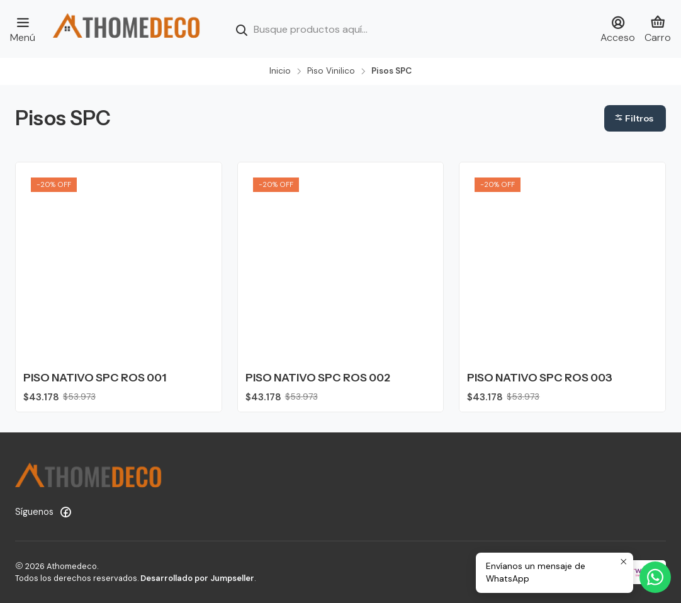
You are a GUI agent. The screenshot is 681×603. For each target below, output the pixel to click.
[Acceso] (618, 29)
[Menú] (23, 29)
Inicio (280, 71)
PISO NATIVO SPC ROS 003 (539, 377)
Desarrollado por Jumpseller (197, 578)
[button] (635, 118)
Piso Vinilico (331, 71)
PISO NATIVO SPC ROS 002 (317, 377)
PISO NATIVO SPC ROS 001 (94, 377)
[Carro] (657, 29)
